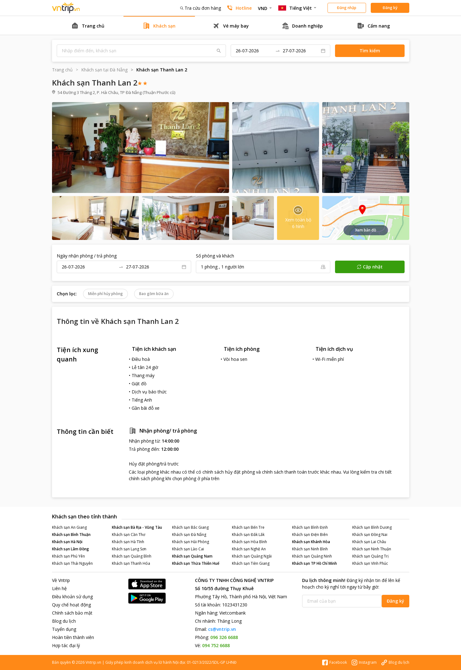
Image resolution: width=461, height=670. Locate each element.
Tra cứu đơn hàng (200, 8)
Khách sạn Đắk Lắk (248, 534)
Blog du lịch (64, 621)
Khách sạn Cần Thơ (128, 534)
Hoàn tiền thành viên (73, 637)
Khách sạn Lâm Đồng (70, 549)
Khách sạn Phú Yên (68, 556)
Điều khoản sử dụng (72, 597)
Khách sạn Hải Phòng (190, 541)
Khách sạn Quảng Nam (192, 556)
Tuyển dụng (64, 629)
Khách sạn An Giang (69, 527)
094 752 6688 (216, 645)
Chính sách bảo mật (72, 613)
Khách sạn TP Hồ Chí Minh (314, 563)
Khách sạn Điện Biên (310, 534)
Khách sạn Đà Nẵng (189, 534)
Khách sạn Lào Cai (188, 549)
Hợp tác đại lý (66, 645)
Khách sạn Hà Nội (67, 541)
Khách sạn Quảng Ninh (312, 556)
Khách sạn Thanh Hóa (131, 563)
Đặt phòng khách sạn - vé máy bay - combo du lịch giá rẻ (66, 8)
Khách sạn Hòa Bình (249, 541)
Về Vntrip (61, 580)
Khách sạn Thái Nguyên (72, 563)
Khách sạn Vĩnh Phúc (370, 563)
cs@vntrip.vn (222, 629)
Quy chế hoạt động (71, 605)
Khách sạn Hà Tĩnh (128, 541)
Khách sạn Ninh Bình (310, 549)
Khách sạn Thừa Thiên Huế (195, 563)
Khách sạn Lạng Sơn (129, 549)
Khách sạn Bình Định (310, 527)
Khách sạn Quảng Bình (131, 556)
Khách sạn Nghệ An (249, 549)
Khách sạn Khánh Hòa (311, 541)
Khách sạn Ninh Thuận (371, 549)
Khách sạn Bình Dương (372, 527)
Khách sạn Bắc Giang (190, 527)
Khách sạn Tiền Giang (251, 563)
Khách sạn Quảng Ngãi (252, 556)
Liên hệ (59, 588)
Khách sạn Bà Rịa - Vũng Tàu (137, 527)
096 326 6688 (224, 637)
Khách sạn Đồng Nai (369, 534)
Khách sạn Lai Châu (369, 541)
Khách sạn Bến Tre (248, 527)
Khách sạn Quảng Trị (370, 556)
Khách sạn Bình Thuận (71, 534)
